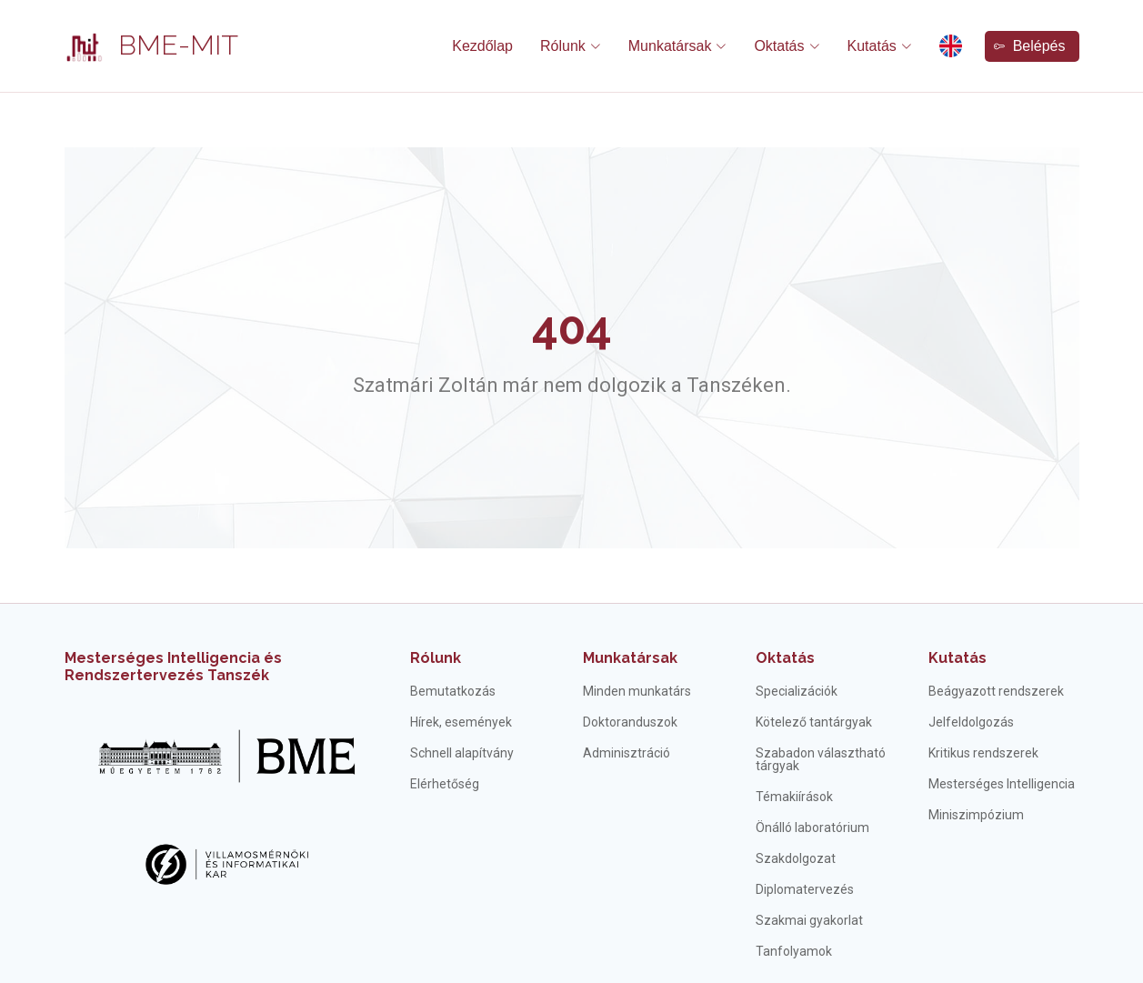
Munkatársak (630, 658)
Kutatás (957, 658)
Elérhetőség (444, 783)
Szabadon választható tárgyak (821, 759)
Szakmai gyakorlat (809, 920)
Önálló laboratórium (812, 827)
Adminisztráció (626, 753)
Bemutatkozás (453, 691)
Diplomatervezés (805, 889)
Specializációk (796, 691)
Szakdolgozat (796, 858)
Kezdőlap (482, 46)
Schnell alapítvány (462, 753)
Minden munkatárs (637, 691)
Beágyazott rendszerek (996, 691)
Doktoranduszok (630, 722)
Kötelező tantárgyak (814, 722)
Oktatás (785, 658)
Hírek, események (461, 722)
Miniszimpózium (976, 814)
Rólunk (435, 658)
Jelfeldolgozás (971, 722)
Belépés (1030, 46)
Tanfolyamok (794, 951)
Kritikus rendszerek (983, 753)
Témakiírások (794, 796)
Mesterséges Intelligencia (1001, 783)
